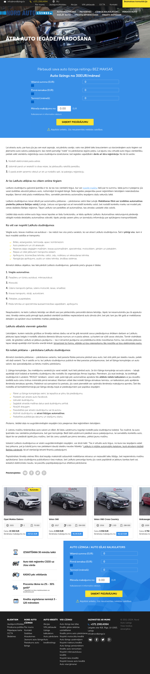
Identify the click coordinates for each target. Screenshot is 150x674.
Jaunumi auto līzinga (33, 639)
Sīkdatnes (11, 636)
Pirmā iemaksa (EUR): (42, 90)
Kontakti (113, 4)
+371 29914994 (38, 1)
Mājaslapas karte (14, 630)
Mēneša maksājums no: (43, 108)
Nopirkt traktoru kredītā (71, 642)
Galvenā (9, 25)
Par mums (40, 4)
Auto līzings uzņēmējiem (71, 639)
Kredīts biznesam (111, 15)
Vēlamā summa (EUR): (43, 82)
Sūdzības (28, 633)
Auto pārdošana (66, 12)
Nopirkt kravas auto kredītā (72, 661)
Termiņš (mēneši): (40, 98)
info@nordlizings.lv (14, 1)
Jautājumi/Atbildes (57, 4)
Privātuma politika (15, 627)
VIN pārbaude (88, 4)
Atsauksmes (29, 636)
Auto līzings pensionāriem (72, 645)
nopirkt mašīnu (90, 188)
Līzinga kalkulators (107, 12)
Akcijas (74, 4)
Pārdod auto (129, 12)
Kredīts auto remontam (70, 649)
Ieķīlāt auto (64, 15)
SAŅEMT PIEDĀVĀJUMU (75, 122)
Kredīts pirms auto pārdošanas (74, 633)
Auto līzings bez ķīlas (69, 624)
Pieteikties (85, 12)
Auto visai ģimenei (68, 664)
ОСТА (102, 4)
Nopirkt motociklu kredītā (72, 636)
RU (56, 1)
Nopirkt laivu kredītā (69, 658)
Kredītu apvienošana (86, 15)
